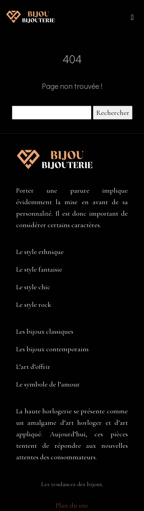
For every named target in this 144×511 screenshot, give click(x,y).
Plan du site (72, 505)
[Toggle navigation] (132, 17)
